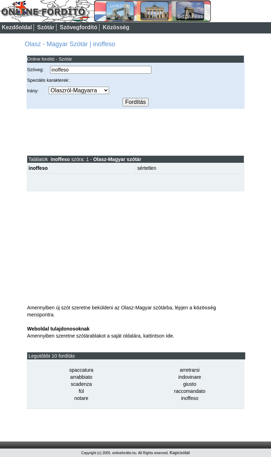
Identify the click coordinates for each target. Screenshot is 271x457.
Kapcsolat (180, 452)
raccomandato (189, 391)
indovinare (189, 377)
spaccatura (81, 370)
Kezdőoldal (17, 27)
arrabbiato (81, 377)
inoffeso (189, 398)
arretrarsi (190, 370)
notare (81, 398)
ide (169, 336)
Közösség (116, 27)
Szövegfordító (78, 27)
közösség (204, 307)
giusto (189, 384)
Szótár (45, 27)
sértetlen (146, 168)
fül (81, 391)
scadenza (81, 384)
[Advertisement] (135, 132)
